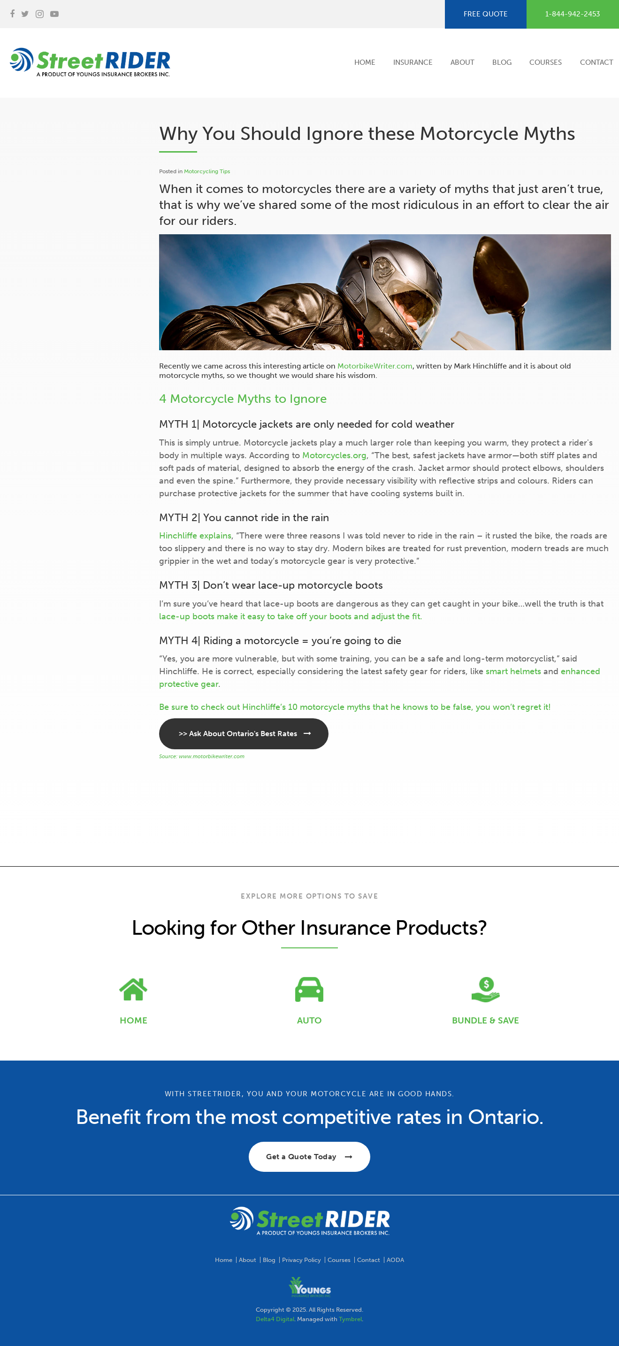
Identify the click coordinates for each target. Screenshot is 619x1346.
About (462, 62)
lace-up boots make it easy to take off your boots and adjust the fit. (290, 616)
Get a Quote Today (301, 1156)
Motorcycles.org (334, 455)
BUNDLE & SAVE (485, 1020)
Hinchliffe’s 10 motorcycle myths (306, 707)
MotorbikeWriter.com (375, 365)
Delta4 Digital (275, 1319)
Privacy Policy (301, 1259)
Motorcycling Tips (207, 171)
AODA (395, 1259)
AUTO (309, 1020)
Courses (545, 62)
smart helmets (513, 671)
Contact (596, 62)
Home (364, 62)
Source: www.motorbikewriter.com (202, 757)
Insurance (413, 62)
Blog (502, 62)
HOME (133, 1020)
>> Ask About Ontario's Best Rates (238, 733)
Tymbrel (350, 1319)
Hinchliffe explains (195, 536)
